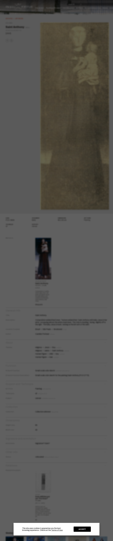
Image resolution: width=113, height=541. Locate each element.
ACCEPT (82, 529)
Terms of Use (57, 530)
